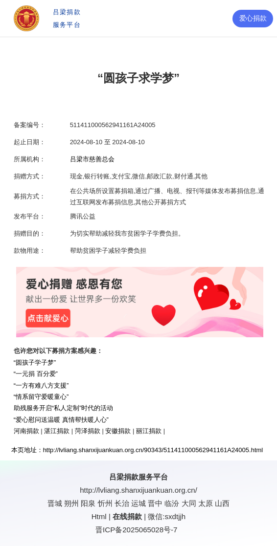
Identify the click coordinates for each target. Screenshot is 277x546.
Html (99, 516)
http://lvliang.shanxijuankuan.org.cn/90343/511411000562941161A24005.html (153, 450)
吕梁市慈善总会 (92, 159)
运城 (138, 503)
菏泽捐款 (87, 431)
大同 (189, 503)
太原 (205, 503)
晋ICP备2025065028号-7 (136, 529)
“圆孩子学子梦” (35, 362)
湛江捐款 (56, 431)
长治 (122, 503)
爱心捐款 (253, 18)
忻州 (105, 503)
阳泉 (88, 503)
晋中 (155, 503)
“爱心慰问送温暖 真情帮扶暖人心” (61, 419)
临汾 (171, 503)
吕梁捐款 (123, 477)
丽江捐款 (149, 431)
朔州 (71, 503)
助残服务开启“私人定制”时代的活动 (64, 408)
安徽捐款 (118, 431)
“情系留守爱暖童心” (41, 396)
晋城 (54, 503)
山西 (222, 503)
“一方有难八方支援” (41, 385)
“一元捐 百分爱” (36, 373)
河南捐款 (26, 431)
